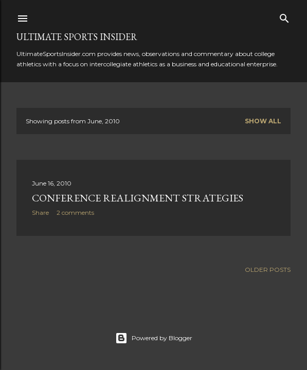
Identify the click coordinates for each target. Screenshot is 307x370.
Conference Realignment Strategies (137, 198)
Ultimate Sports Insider (76, 37)
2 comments (75, 212)
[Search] (284, 16)
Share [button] (40, 212)
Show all (263, 121)
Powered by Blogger (153, 338)
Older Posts (268, 269)
